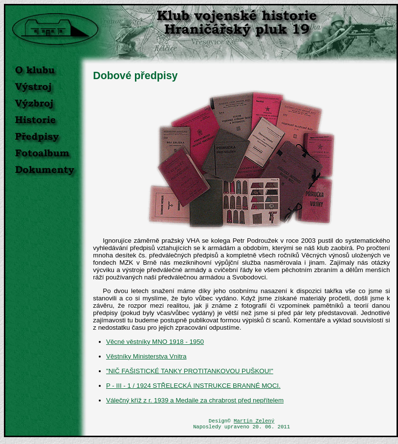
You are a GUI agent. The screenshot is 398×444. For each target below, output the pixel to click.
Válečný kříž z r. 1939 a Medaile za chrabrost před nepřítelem (195, 400)
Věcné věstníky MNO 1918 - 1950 (155, 341)
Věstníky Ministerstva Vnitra (146, 356)
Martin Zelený (254, 421)
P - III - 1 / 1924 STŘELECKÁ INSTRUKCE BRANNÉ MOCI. (193, 385)
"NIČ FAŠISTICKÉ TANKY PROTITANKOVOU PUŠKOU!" (189, 371)
